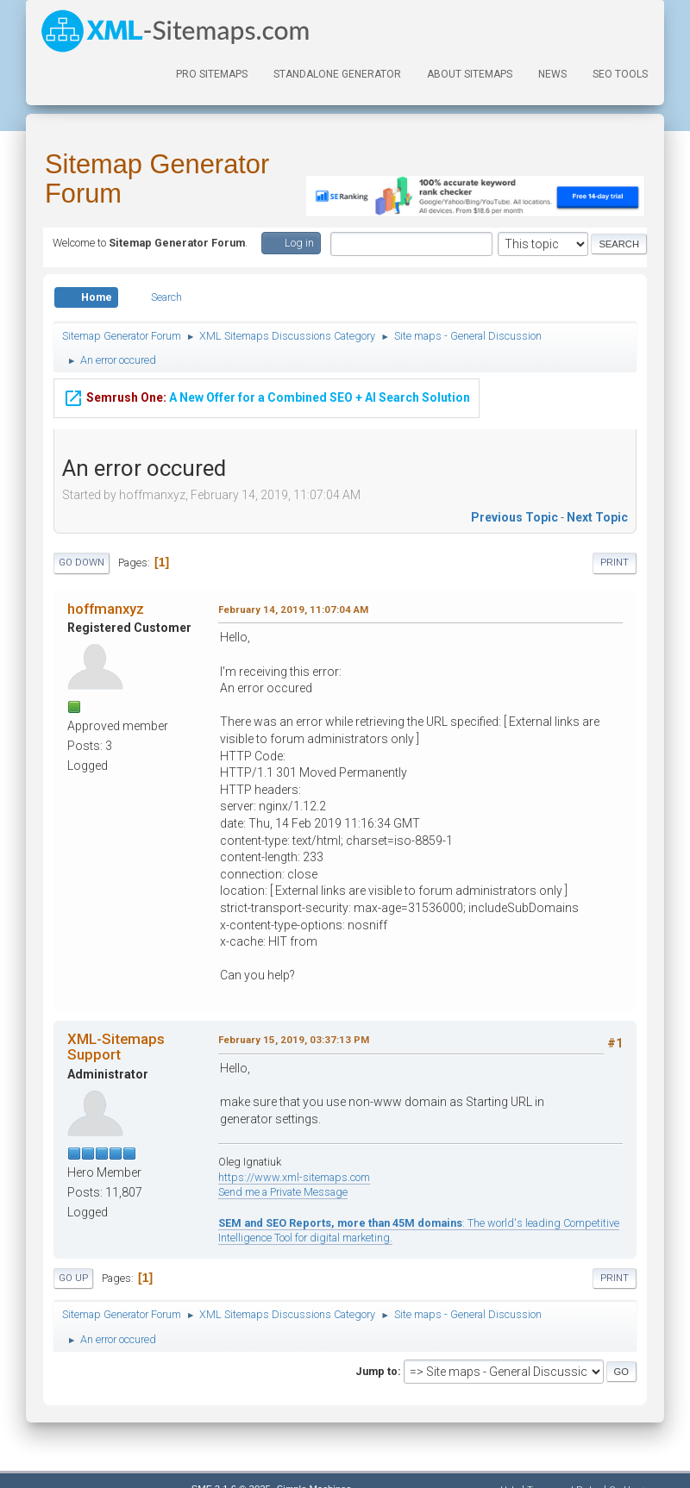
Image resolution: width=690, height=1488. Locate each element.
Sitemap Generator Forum (157, 179)
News (552, 74)
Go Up (73, 1278)
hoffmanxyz (105, 608)
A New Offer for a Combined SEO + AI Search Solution (266, 397)
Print (614, 562)
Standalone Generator (337, 74)
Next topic (597, 517)
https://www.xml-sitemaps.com (294, 1177)
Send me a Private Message (283, 1191)
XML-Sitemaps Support (116, 1046)
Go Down (81, 562)
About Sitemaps (469, 74)
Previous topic (514, 517)
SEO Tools (620, 74)
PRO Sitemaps (212, 74)
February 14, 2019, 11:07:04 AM (293, 609)
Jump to (376, 1371)
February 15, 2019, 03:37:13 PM (293, 1040)
